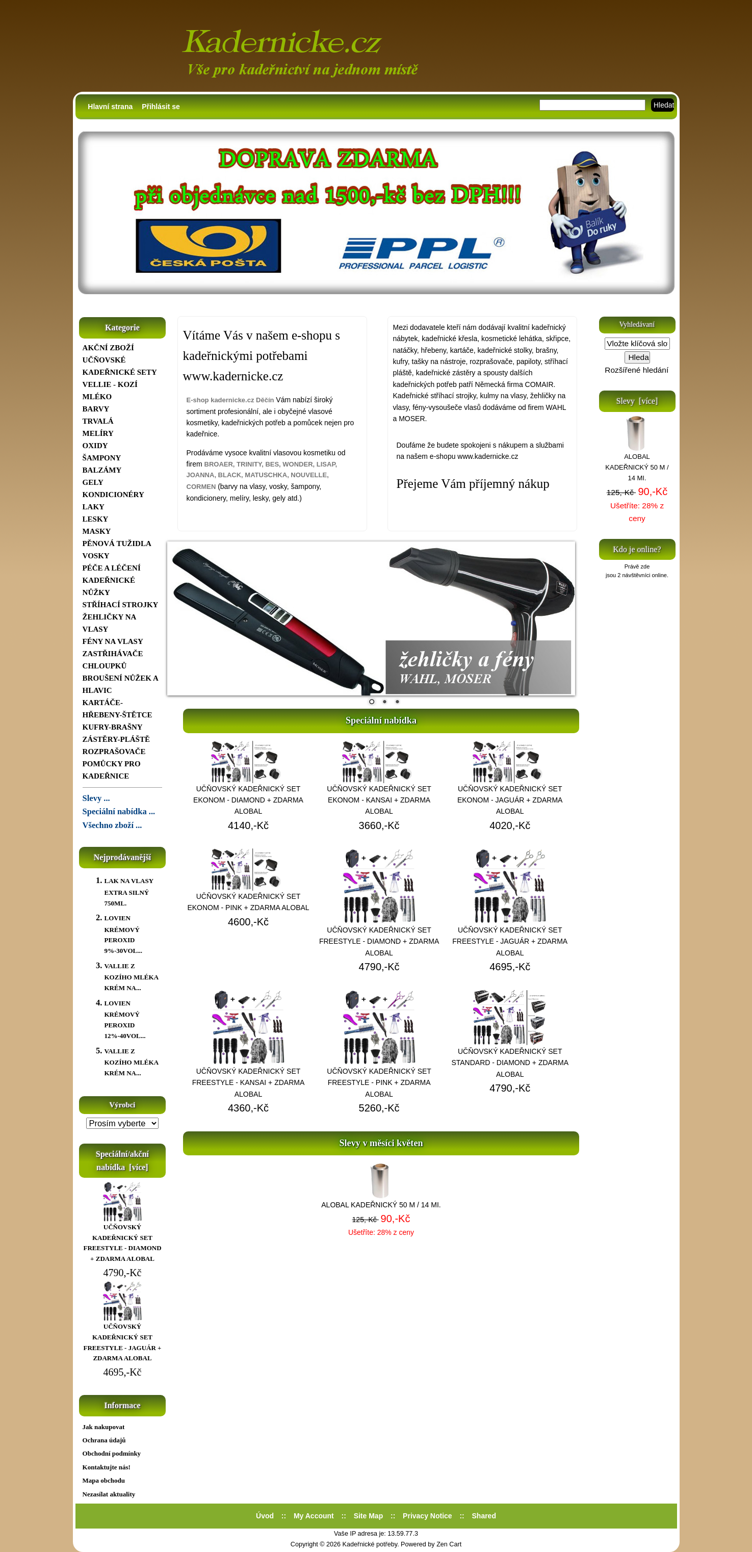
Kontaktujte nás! (107, 1467)
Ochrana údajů (104, 1440)
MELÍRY (98, 433)
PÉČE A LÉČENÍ (112, 568)
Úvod (265, 1516)
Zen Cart (448, 1544)
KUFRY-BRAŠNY (113, 727)
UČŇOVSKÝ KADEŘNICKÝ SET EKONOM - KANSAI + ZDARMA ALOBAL (379, 800)
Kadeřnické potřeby (370, 1544)
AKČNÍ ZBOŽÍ (108, 348)
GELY (93, 482)
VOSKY (96, 556)
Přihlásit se (161, 106)
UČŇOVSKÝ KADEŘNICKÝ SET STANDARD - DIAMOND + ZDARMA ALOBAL (509, 1062)
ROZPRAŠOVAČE (114, 751)
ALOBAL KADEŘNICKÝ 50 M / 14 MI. (380, 1205)
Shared (484, 1516)
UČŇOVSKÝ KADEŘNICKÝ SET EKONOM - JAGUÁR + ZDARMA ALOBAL (510, 800)
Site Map (368, 1516)
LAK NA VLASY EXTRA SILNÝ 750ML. (128, 892)
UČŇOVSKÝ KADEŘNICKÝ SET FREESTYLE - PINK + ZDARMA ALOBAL (379, 1082)
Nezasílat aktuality (109, 1494)
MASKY (97, 531)
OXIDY (95, 446)
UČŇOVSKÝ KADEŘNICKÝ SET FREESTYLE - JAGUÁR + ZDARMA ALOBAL (123, 1338)
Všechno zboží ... (112, 825)
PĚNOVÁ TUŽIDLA (117, 543)
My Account (314, 1516)
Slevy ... (96, 798)
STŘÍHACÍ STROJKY (121, 605)
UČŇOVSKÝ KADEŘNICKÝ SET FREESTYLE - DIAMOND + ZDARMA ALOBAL (122, 1239)
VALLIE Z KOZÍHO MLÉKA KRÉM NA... (131, 977)
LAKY (94, 507)
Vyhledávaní (637, 324)
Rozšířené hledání (636, 370)
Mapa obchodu (104, 1480)
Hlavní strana (110, 106)
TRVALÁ (98, 421)
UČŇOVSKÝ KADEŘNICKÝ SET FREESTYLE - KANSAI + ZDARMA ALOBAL (248, 1082)
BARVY (96, 409)
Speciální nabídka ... (119, 811)
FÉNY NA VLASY (113, 641)
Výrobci (123, 1105)
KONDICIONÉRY (113, 494)
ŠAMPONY (102, 458)
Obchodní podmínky (112, 1453)
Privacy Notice (427, 1516)
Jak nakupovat (104, 1427)
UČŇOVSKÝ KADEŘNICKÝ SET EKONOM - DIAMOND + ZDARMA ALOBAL (248, 800)
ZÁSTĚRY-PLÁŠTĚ (116, 739)
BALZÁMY (102, 470)
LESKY (96, 519)
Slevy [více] (637, 401)
